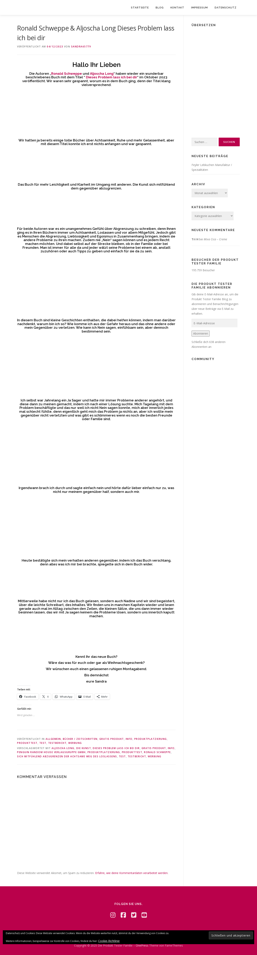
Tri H (195, 239)
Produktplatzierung (150, 739)
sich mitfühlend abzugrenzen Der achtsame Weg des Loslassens (67, 756)
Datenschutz (226, 7)
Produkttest (27, 743)
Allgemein (53, 739)
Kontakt (177, 7)
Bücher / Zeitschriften (80, 739)
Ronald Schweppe (157, 752)
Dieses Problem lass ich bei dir (116, 748)
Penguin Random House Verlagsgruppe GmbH (51, 752)
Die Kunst (83, 748)
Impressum (199, 7)
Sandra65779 (81, 46)
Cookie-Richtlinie (109, 941)
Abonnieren (200, 333)
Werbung (75, 743)
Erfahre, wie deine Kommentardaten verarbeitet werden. (131, 873)
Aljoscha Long (63, 748)
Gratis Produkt (111, 739)
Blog (160, 7)
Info (129, 739)
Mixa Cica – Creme (215, 239)
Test (42, 743)
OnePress (142, 945)
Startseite (140, 7)
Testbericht (57, 743)
